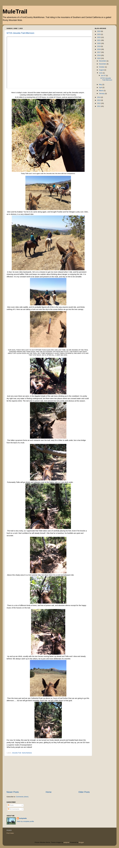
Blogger (81, 842)
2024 (99, 31)
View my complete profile (25, 821)
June (101, 73)
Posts (11, 805)
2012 (99, 103)
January (102, 93)
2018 (99, 49)
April (101, 87)
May (100, 84)
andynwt (66, 842)
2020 (99, 43)
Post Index (10, 833)
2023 (99, 34)
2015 (99, 58)
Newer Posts (13, 792)
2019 (99, 46)
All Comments (13, 809)
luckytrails (23, 818)
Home (48, 792)
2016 (99, 55)
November (103, 64)
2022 (99, 37)
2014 (99, 97)
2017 (99, 52)
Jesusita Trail (16, 753)
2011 (99, 106)
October (102, 67)
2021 (99, 40)
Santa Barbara (27, 753)
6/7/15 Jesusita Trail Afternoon (20, 33)
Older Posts (84, 792)
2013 (99, 100)
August (101, 70)
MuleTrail (15, 11)
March (101, 90)
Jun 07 (103, 75)
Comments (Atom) (22, 797)
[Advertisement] (48, 773)
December (103, 61)
